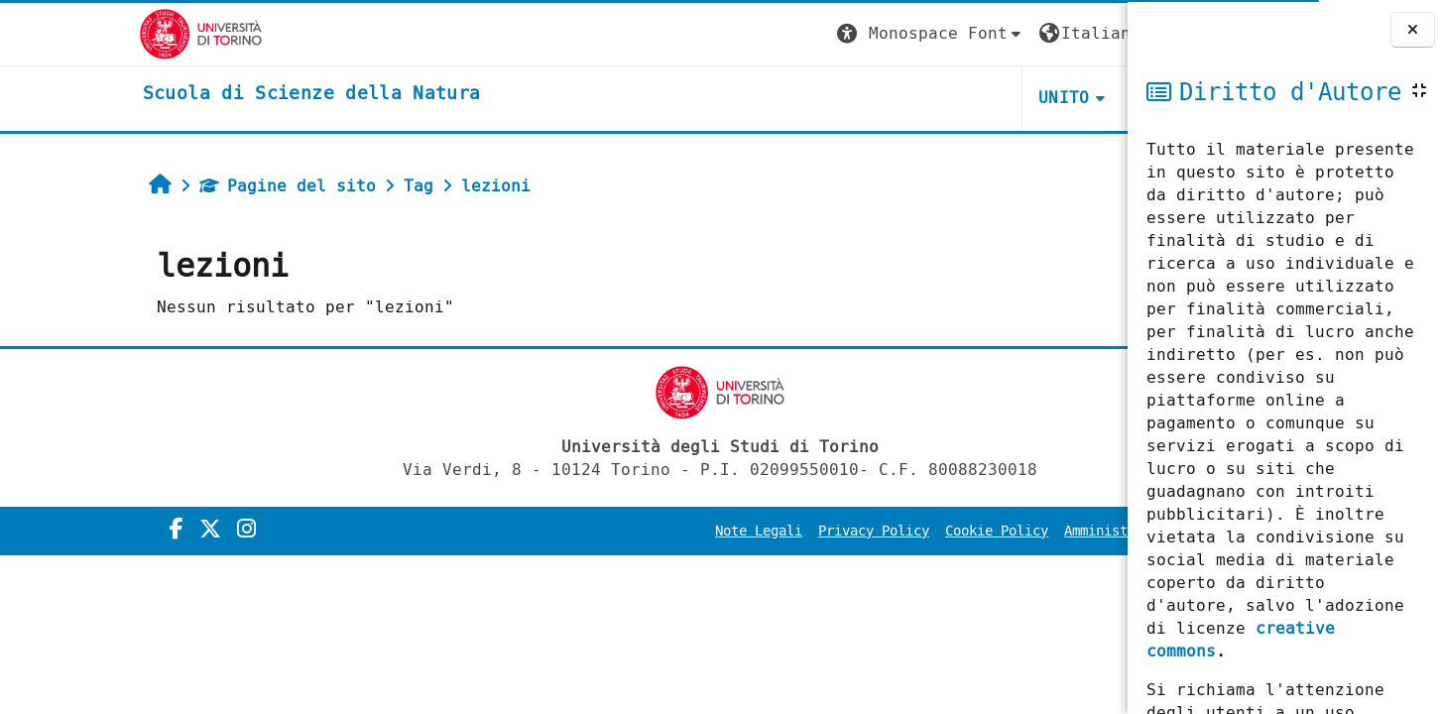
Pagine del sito (158, 186)
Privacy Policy (700, 531)
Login (1087, 33)
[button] (757, 34)
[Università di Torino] (62, 33)
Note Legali (585, 531)
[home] (173, 94)
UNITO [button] (890, 97)
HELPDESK (1006, 97)
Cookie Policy (823, 531)
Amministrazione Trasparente (998, 531)
